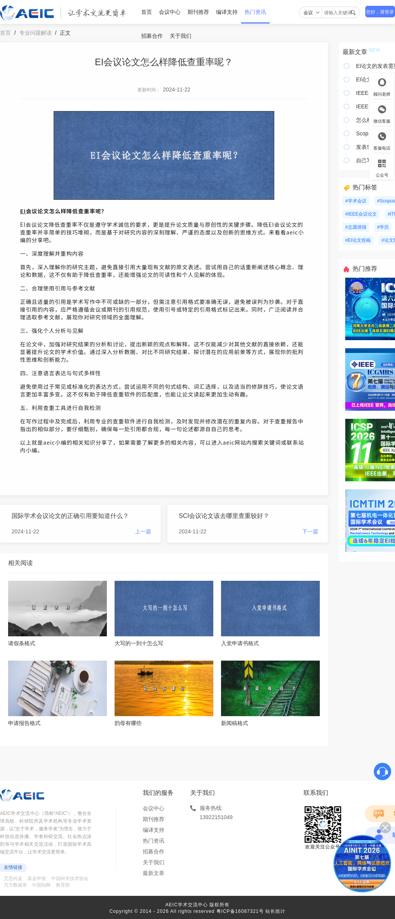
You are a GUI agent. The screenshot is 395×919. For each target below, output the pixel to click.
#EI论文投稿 (358, 240)
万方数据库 (15, 885)
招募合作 (152, 36)
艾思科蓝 (13, 878)
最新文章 (153, 873)
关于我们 (180, 36)
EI (23, 211)
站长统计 (275, 911)
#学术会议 (355, 201)
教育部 (63, 885)
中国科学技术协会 (69, 878)
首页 (146, 12)
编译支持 (227, 12)
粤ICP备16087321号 (240, 911)
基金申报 (36, 878)
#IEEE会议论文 (361, 214)
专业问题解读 (35, 33)
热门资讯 (255, 12)
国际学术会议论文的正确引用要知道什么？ (70, 516)
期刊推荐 (198, 12)
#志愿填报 (355, 227)
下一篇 (310, 531)
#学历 (383, 227)
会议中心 (170, 12)
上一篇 (143, 531)
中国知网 (41, 885)
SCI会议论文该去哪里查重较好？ (224, 516)
